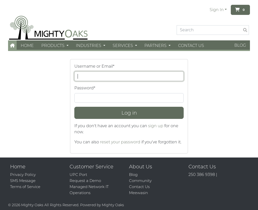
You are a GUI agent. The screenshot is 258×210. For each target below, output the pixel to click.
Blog (240, 45)
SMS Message (23, 180)
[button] (12, 45)
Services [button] (123, 45)
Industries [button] (89, 45)
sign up (155, 125)
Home (27, 45)
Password (84, 88)
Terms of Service (25, 186)
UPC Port (78, 174)
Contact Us (191, 45)
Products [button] (53, 45)
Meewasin (138, 192)
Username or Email (94, 66)
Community (140, 180)
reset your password (120, 142)
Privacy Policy (23, 174)
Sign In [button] (217, 9)
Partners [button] (156, 45)
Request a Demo (85, 180)
